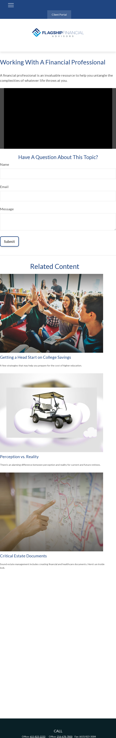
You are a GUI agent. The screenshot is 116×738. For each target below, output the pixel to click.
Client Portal (59, 14)
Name (4, 164)
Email (4, 187)
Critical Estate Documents (23, 555)
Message (7, 209)
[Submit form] (9, 241)
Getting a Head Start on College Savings (35, 357)
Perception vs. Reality (19, 456)
